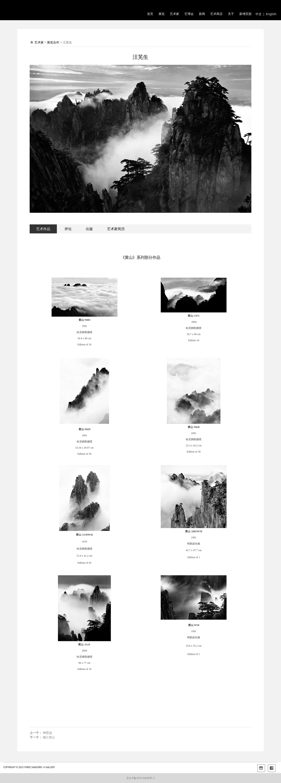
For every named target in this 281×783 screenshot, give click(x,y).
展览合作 (53, 42)
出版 (89, 228)
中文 (259, 14)
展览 (162, 14)
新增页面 (245, 14)
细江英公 (49, 737)
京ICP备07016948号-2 (140, 778)
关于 (231, 14)
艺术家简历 (116, 228)
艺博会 (189, 14)
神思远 (47, 733)
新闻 (202, 14)
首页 (150, 14)
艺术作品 (43, 228)
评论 (68, 228)
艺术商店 (216, 14)
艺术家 (174, 14)
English (271, 14)
